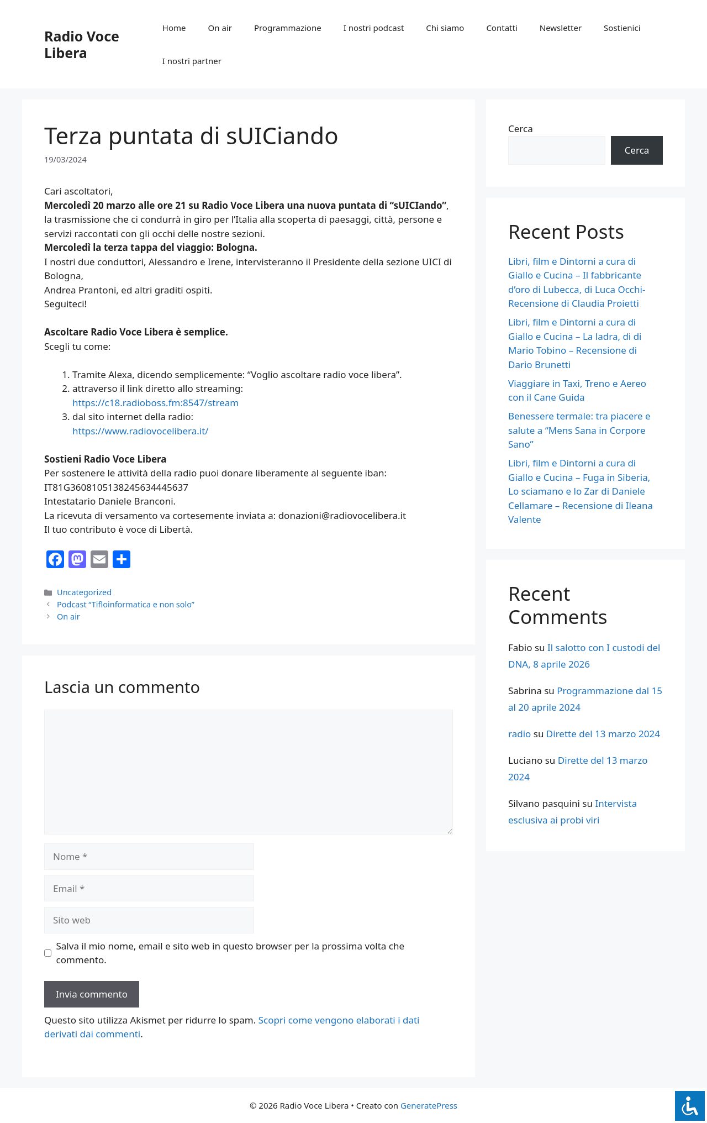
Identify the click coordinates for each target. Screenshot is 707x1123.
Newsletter (561, 27)
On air (220, 27)
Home (174, 27)
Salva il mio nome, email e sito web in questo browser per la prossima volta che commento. (230, 953)
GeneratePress (428, 1105)
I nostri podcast (374, 27)
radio (519, 733)
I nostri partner (191, 60)
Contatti (501, 27)
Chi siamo (445, 27)
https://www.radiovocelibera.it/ (140, 430)
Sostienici (622, 27)
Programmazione (287, 27)
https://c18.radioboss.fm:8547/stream (155, 402)
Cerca (520, 128)
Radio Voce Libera (81, 44)
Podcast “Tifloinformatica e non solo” (127, 604)
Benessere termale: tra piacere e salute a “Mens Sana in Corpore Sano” (579, 430)
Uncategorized (84, 592)
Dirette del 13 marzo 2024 (603, 733)
